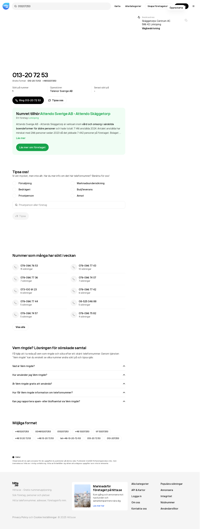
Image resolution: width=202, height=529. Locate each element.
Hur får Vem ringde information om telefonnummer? (68, 392)
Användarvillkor (169, 508)
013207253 (63, 431)
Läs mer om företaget (32, 147)
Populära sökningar (172, 483)
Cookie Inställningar (45, 517)
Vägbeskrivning (151, 28)
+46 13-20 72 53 (45, 438)
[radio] (14, 183)
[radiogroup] (68, 189)
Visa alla (20, 327)
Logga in (136, 496)
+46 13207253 (82, 431)
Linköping (34, 118)
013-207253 (113, 438)
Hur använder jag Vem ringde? (68, 374)
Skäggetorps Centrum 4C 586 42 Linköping (156, 22)
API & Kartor (138, 490)
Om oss (135, 502)
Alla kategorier (140, 483)
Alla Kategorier (133, 6)
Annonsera (167, 490)
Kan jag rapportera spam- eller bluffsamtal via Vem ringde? (68, 401)
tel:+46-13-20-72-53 (70, 438)
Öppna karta (176, 7)
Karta (117, 6)
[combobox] (63, 6)
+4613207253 (22, 431)
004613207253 (43, 431)
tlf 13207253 (102, 431)
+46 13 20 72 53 (23, 438)
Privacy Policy (20, 517)
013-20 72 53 (93, 438)
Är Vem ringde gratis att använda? (68, 383)
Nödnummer (168, 502)
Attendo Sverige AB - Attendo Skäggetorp (75, 113)
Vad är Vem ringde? (68, 366)
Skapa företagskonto (159, 6)
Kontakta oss (139, 508)
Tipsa (21, 216)
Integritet (166, 496)
